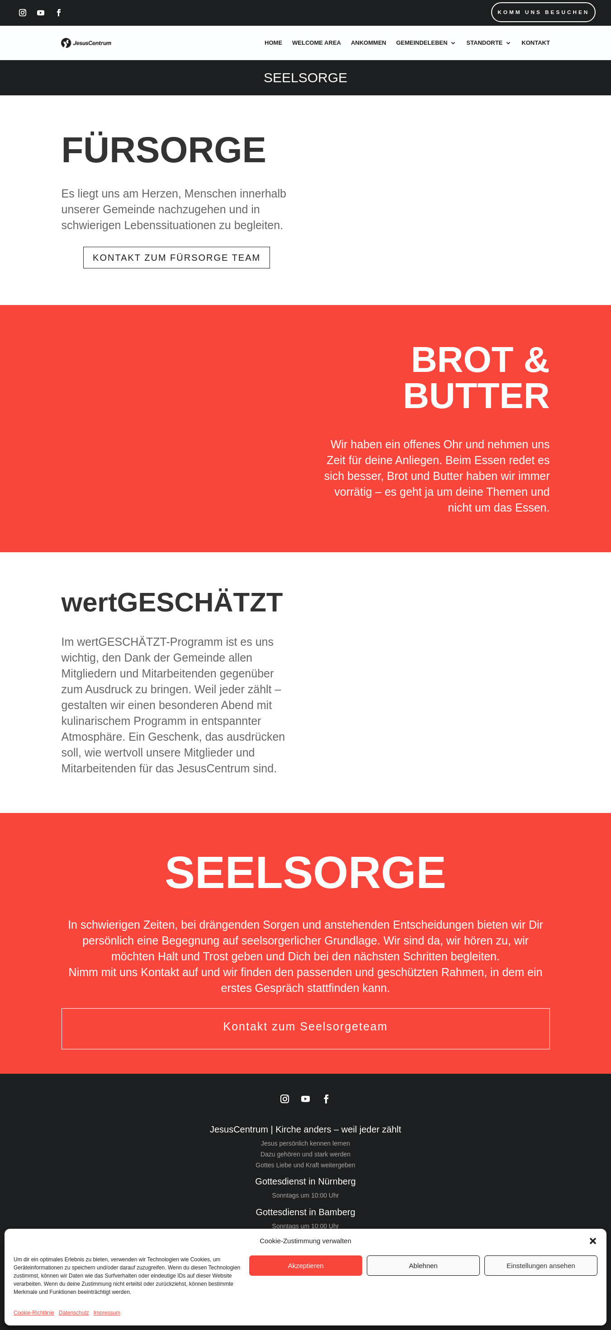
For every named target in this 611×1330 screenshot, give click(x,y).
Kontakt (535, 42)
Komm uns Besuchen (543, 12)
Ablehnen (423, 1265)
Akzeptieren (305, 1265)
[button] (592, 1240)
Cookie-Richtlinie (34, 1313)
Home (273, 42)
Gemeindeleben (421, 42)
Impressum (107, 1313)
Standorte (484, 42)
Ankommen (368, 42)
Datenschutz (74, 1313)
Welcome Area (316, 42)
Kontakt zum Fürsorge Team (177, 258)
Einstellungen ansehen (541, 1265)
